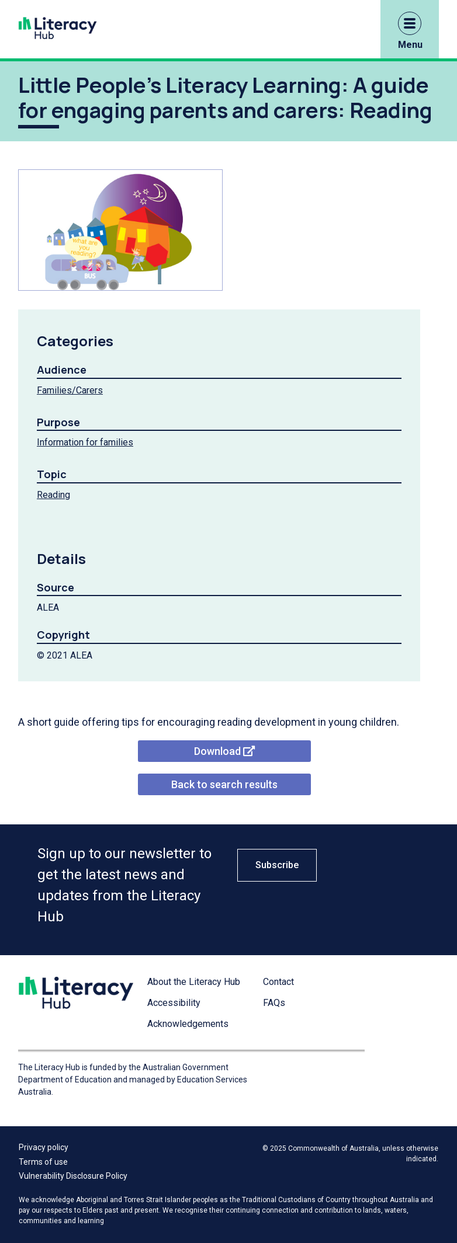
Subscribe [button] (277, 865)
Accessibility (173, 1002)
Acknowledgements (187, 1023)
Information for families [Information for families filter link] (85, 442)
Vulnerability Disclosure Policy (73, 1176)
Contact (278, 981)
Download (224, 751)
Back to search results (224, 784)
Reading (53, 494)
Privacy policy (43, 1147)
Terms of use (43, 1162)
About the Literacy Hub (193, 981)
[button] (409, 23)
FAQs (274, 1002)
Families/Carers (70, 390)
